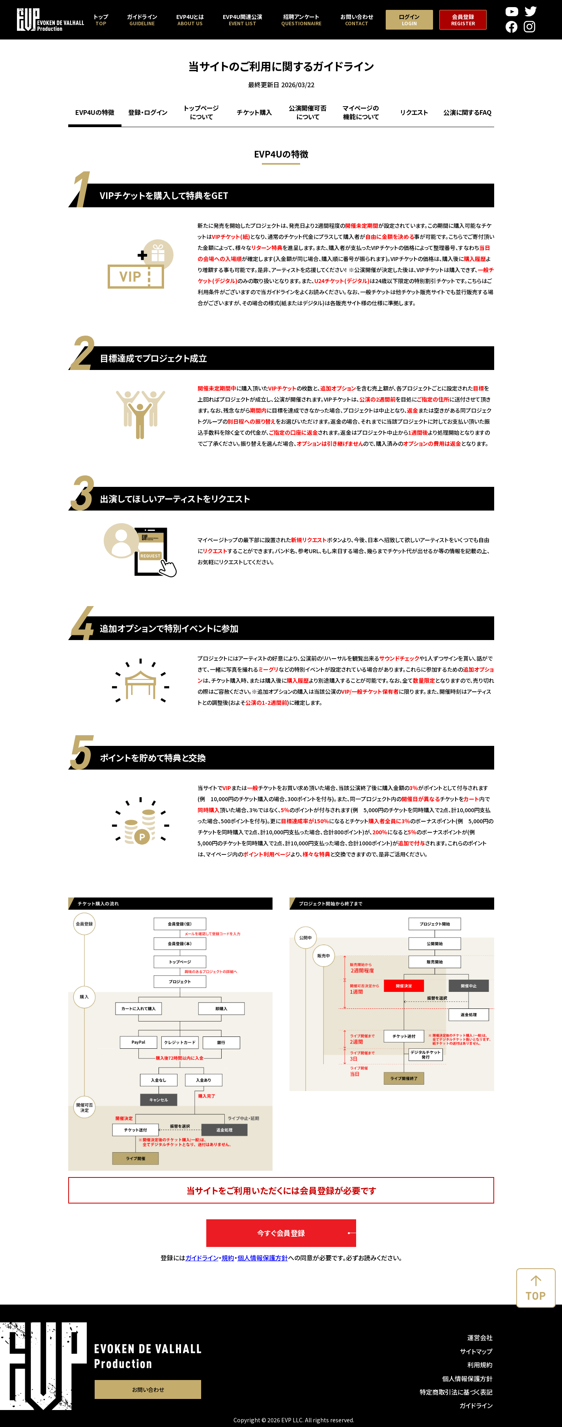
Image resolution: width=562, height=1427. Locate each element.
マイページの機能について (361, 112)
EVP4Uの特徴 (94, 112)
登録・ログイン (148, 112)
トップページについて (201, 112)
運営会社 (480, 1337)
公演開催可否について (308, 112)
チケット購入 (254, 112)
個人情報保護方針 (262, 1257)
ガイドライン (201, 1257)
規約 (228, 1257)
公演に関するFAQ (467, 112)
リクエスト (414, 112)
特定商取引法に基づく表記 (456, 1392)
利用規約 (480, 1364)
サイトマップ (476, 1351)
